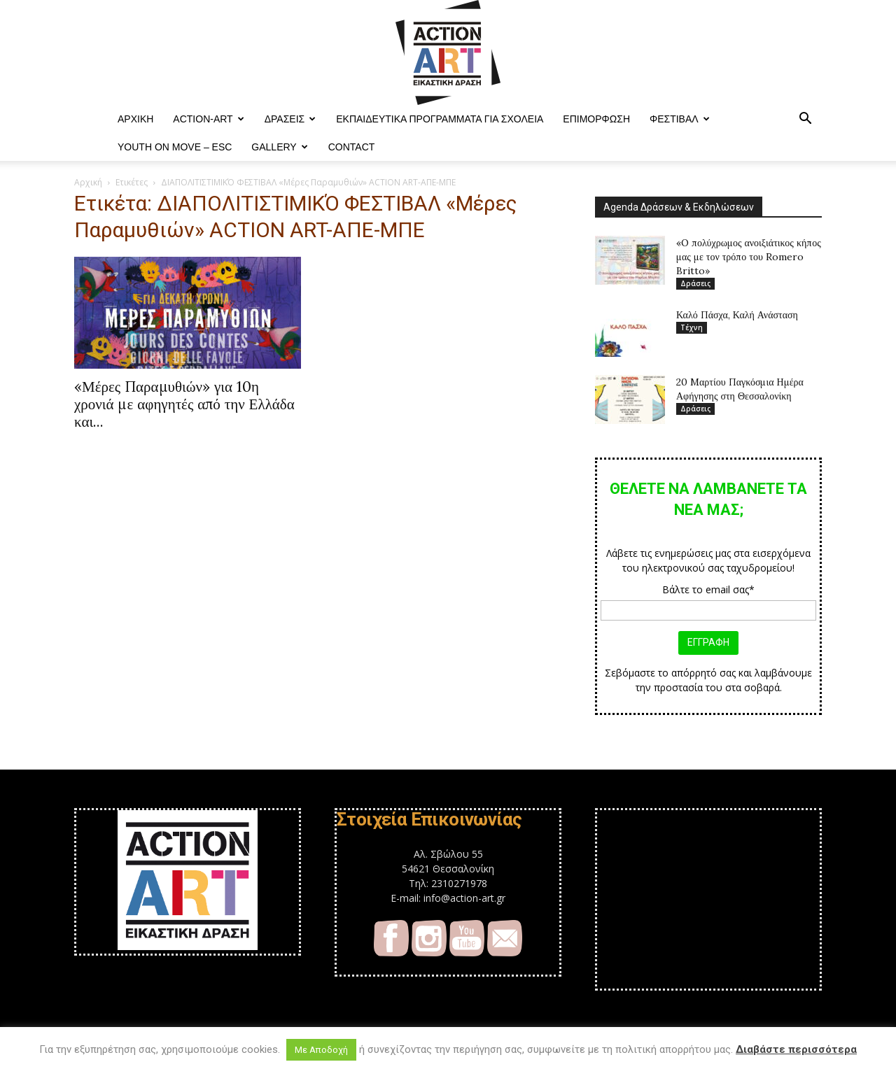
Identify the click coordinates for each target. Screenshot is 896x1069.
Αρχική (88, 182)
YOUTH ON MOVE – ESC (175, 147)
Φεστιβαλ (680, 119)
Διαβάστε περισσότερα (796, 1049)
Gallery (279, 147)
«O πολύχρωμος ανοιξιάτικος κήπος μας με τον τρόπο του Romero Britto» (748, 256)
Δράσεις (290, 119)
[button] (805, 120)
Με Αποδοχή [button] (321, 1050)
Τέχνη (691, 327)
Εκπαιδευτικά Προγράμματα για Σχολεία (439, 119)
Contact (351, 147)
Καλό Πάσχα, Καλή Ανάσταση (737, 315)
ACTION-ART (208, 119)
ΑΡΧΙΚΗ (135, 119)
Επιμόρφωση (596, 119)
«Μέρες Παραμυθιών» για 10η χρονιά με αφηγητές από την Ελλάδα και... (184, 404)
